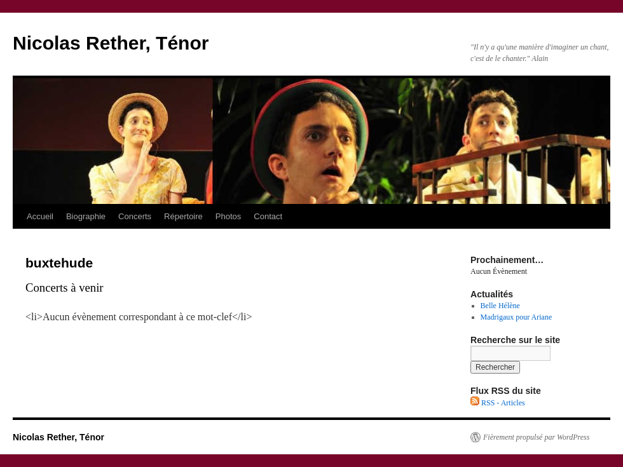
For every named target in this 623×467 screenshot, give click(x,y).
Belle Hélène (500, 305)
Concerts (134, 216)
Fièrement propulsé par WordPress (536, 437)
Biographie (86, 216)
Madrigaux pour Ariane (516, 317)
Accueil (40, 216)
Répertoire (183, 216)
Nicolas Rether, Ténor (111, 42)
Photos (228, 216)
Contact (268, 216)
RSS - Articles (497, 402)
